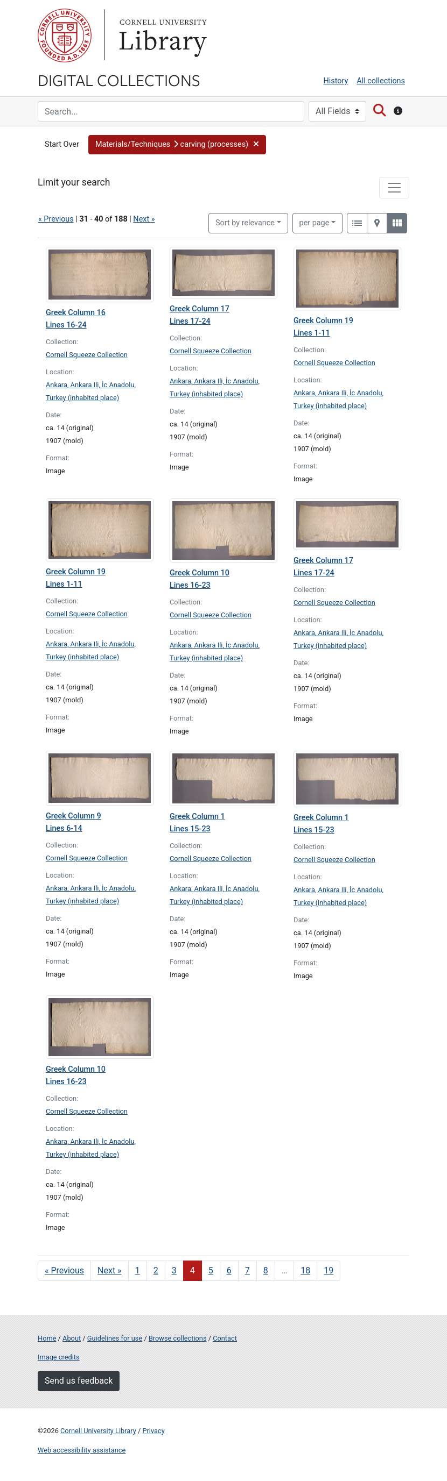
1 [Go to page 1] (137, 1270)
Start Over (62, 144)
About (71, 1338)
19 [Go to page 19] (328, 1270)
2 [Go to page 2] (155, 1270)
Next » (144, 219)
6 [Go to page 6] (229, 1270)
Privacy (153, 1431)
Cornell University (65, 35)
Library (161, 35)
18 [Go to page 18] (305, 1270)
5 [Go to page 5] (210, 1270)
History (336, 81)
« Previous (56, 219)
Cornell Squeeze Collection (87, 355)
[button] (177, 144)
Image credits (59, 1357)
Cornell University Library (98, 1431)
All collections (381, 81)
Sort (245, 222)
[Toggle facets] (394, 187)
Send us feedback (79, 1381)
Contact (225, 1338)
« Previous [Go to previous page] (64, 1270)
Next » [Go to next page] (109, 1270)
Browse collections (178, 1338)
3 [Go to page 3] (174, 1270)
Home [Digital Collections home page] (47, 1338)
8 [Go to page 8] (265, 1270)
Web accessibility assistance (81, 1450)
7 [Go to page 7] (247, 1270)
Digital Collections (119, 79)
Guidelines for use (114, 1338)
